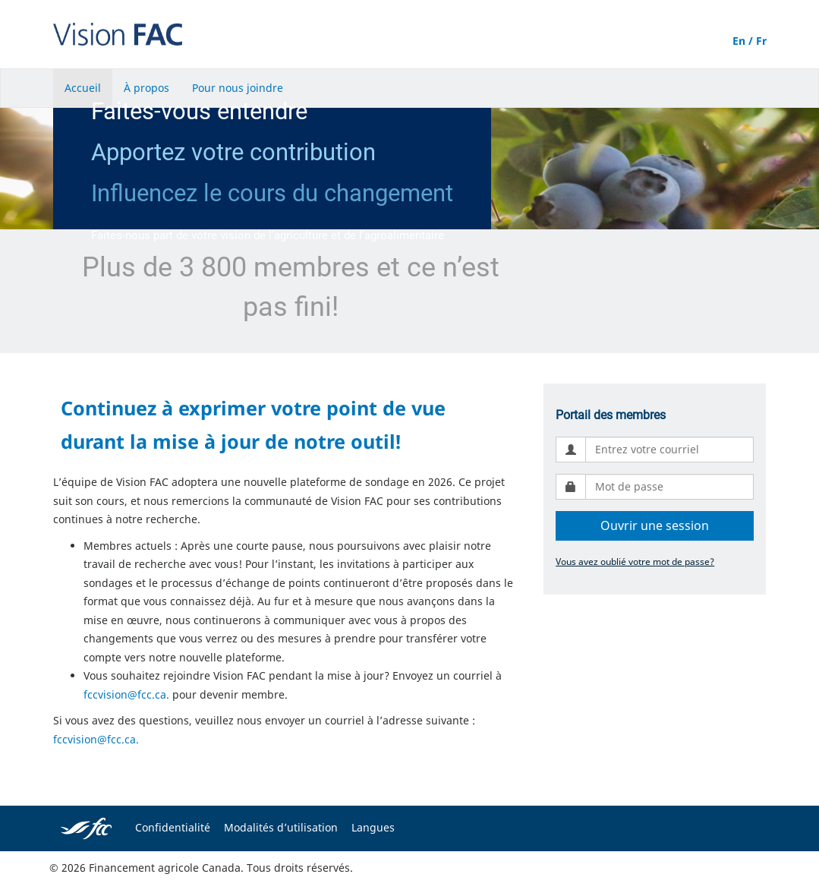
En (738, 40)
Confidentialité (172, 827)
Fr (761, 40)
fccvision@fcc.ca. (126, 694)
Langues (373, 827)
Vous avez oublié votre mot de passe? (635, 561)
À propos (146, 87)
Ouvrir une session (654, 525)
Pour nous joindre (237, 87)
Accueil (83, 87)
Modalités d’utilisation (281, 827)
